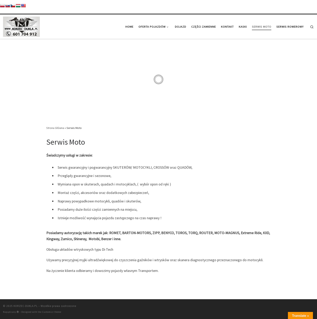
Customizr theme (51, 312)
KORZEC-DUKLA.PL (26, 306)
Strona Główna (55, 128)
